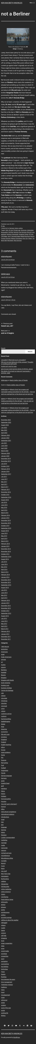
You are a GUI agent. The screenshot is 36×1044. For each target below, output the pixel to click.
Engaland (4, 739)
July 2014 (4, 562)
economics (4, 732)
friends (3, 773)
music (3, 866)
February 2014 (5, 574)
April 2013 (4, 598)
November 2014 (6, 551)
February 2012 (5, 631)
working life (4, 1013)
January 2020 (5, 456)
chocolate (4, 698)
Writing (3, 1015)
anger (3, 654)
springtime (4, 961)
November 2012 (6, 608)
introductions (5, 817)
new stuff (4, 871)
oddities (3, 881)
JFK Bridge (4, 236)
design (3, 724)
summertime (5, 964)
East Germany (22, 232)
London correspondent (8, 837)
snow (2, 948)
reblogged (4, 922)
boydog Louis (5, 685)
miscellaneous (5, 855)
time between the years (8, 979)
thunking (3, 977)
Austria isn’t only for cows (9, 366)
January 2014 (5, 577)
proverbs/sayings (6, 917)
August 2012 (5, 616)
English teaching (6, 744)
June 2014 (4, 564)
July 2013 (4, 590)
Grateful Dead (5, 783)
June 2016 (4, 505)
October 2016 (5, 494)
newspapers (4, 876)
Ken (4, 226)
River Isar (25, 238)
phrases (3, 907)
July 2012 (4, 618)
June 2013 (4, 593)
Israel (2, 819)
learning (3, 830)
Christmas (4, 701)
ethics (3, 747)
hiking (3, 791)
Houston (3, 801)
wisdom (3, 1005)
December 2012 (6, 605)
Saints (3, 930)
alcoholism (4, 649)
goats (3, 781)
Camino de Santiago (7, 690)
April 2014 (4, 569)
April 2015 (4, 538)
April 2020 (4, 448)
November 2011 (6, 639)
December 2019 (6, 458)
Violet (3, 997)
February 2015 (5, 543)
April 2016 (4, 510)
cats (2, 693)
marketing (4, 840)
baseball (3, 672)
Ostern (3, 894)
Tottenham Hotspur (7, 984)
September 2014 (6, 556)
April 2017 (4, 484)
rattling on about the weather (9, 920)
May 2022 (4, 430)
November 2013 (6, 582)
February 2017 (5, 489)
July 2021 (4, 443)
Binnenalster (4, 232)
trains (3, 990)
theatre (3, 974)
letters (3, 832)
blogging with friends (7, 680)
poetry (3, 910)
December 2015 (6, 520)
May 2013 (4, 595)
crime (3, 708)
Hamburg (8, 234)
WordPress (16, 1037)
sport (2, 959)
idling (2, 809)
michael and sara (6, 853)
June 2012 (4, 621)
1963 (6, 230)
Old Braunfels (5, 886)
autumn (3, 667)
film (2, 757)
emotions (4, 737)
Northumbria (5, 879)
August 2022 (5, 425)
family (3, 755)
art (2, 662)
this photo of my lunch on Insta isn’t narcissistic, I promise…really (16, 372)
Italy (2, 822)
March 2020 (4, 451)
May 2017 (4, 482)
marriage (4, 843)
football (3, 768)
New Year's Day (5, 874)
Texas (3, 972)
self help (3, 935)
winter (3, 1002)
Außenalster (30, 230)
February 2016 (5, 515)
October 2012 (5, 611)
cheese (3, 695)
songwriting (4, 956)
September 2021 (6, 440)
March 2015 (4, 541)
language (4, 827)
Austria (3, 665)
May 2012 (4, 623)
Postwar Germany (6, 238)
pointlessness (5, 912)
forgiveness (4, 770)
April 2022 (4, 433)
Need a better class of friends (19, 380)
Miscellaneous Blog (7, 858)
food (2, 765)
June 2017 (4, 479)
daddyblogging (5, 721)
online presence (6, 892)
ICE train (31, 234)
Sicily (2, 941)
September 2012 (6, 613)
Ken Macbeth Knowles (11, 3)
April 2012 (4, 626)
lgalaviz (3, 398)
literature (3, 835)
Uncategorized (5, 995)
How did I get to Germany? (9, 804)
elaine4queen (6, 256)
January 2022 (5, 438)
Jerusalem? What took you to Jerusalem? (13, 360)
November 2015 (6, 523)
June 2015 (4, 533)
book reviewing (5, 683)
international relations (7, 814)
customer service (6, 714)
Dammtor (16, 232)
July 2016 (4, 502)
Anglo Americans (6, 657)
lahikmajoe (5, 274)
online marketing (6, 889)
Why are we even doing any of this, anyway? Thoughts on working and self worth (17, 363)
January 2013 (5, 603)
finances (3, 760)
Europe (3, 750)
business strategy (6, 688)
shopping (4, 938)
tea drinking (4, 966)
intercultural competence (8, 812)
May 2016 (4, 507)
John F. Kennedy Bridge (14, 236)
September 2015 (6, 528)
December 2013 (6, 580)
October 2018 (5, 466)
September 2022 (6, 422)
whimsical (4, 1000)
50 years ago (16, 230)
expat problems (5, 752)
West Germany (18, 240)
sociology (4, 953)
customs (3, 716)
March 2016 (4, 513)
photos (3, 904)
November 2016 (6, 492)
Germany (11, 228)
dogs (2, 726)
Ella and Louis (30, 232)
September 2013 (6, 585)
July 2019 (4, 463)
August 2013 (5, 587)
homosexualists (6, 799)
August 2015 (5, 531)
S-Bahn (30, 238)
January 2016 (5, 518)
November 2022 (6, 420)
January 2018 (5, 471)
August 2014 (5, 559)
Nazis (3, 868)
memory (3, 850)
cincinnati (4, 706)
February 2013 (5, 600)
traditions (4, 987)
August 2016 (5, 500)
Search (3, 348)
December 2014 (6, 549)
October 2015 (5, 525)
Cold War (10, 232)
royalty (3, 928)
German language (6, 775)
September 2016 (6, 497)
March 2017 (4, 487)
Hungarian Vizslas (23, 234)
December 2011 (6, 636)
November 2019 (6, 461)
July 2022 (4, 427)
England (3, 742)
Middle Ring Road (25, 236)
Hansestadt (15, 234)
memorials (4, 848)
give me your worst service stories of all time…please (17, 369)
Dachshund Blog (6, 719)
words (3, 1010)
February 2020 (5, 453)
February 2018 (5, 469)
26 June (11, 230)
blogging (3, 677)
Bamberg (4, 670)
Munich (32, 236)
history (16, 228)
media (3, 845)
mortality (3, 861)
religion (3, 925)
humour (3, 806)
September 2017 (6, 474)
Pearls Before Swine (7, 899)
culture (3, 711)
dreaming (4, 729)
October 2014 (5, 554)
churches (4, 703)
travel (2, 992)
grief (2, 786)
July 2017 (4, 476)
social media (5, 951)
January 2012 (5, 634)
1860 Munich (5, 646)
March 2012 (4, 629)
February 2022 (5, 435)
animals (3, 659)
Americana (4, 652)
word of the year (6, 1008)
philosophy (4, 902)
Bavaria (3, 675)
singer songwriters (6, 943)
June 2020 (4, 445)
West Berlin (10, 240)
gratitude (3, 234)
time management (6, 982)
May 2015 (4, 536)
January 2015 (5, 546)
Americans (24, 230)
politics (21, 228)
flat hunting (4, 763)
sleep (2, 946)
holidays (3, 796)
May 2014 (4, 567)
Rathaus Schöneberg (16, 238)
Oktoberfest (4, 884)
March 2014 (4, 572)
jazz (2, 824)
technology (4, 969)
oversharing (4, 897)
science (3, 933)
